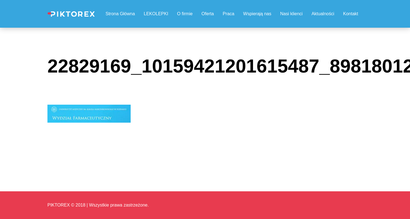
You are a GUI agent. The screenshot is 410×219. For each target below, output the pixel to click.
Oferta (207, 13)
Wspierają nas (257, 13)
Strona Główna (120, 13)
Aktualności (323, 13)
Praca (228, 13)
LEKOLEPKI (156, 13)
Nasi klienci (291, 13)
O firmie (185, 13)
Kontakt (350, 13)
